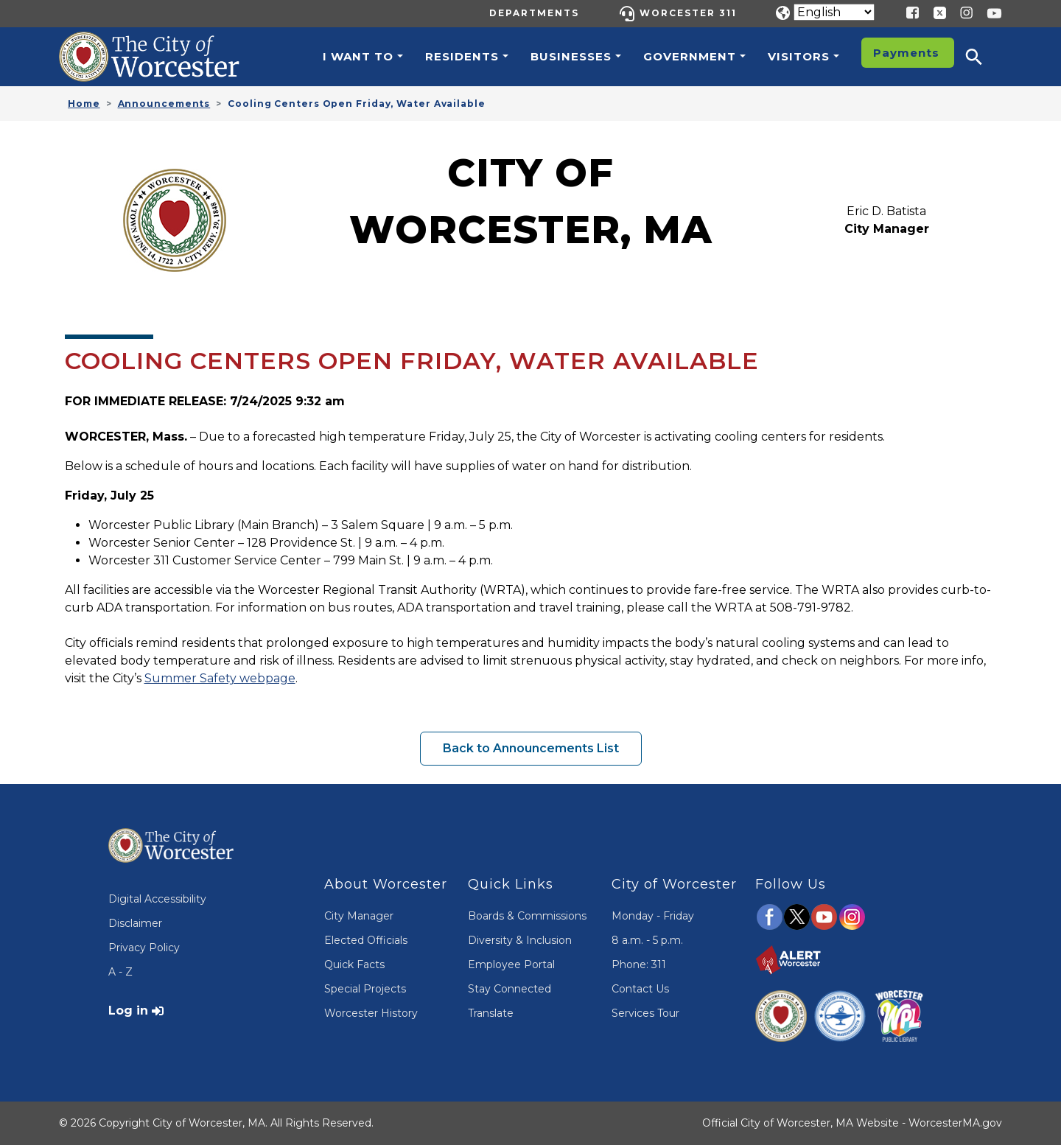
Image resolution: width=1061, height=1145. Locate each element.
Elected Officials (365, 940)
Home (84, 103)
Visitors (799, 56)
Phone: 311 (639, 964)
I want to (358, 56)
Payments (906, 53)
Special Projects (365, 988)
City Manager (358, 915)
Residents (462, 56)
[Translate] (834, 12)
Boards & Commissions (527, 915)
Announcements (164, 103)
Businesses (571, 56)
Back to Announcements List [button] (531, 748)
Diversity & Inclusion (520, 940)
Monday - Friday (653, 915)
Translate (491, 1013)
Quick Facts (354, 964)
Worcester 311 (688, 12)
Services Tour (645, 1013)
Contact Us (640, 988)
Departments (534, 12)
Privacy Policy (144, 947)
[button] (983, 57)
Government (689, 56)
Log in (128, 1011)
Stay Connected (509, 988)
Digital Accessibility (157, 899)
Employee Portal (511, 964)
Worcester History (371, 1013)
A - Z (120, 971)
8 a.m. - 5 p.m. (647, 940)
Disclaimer (135, 923)
